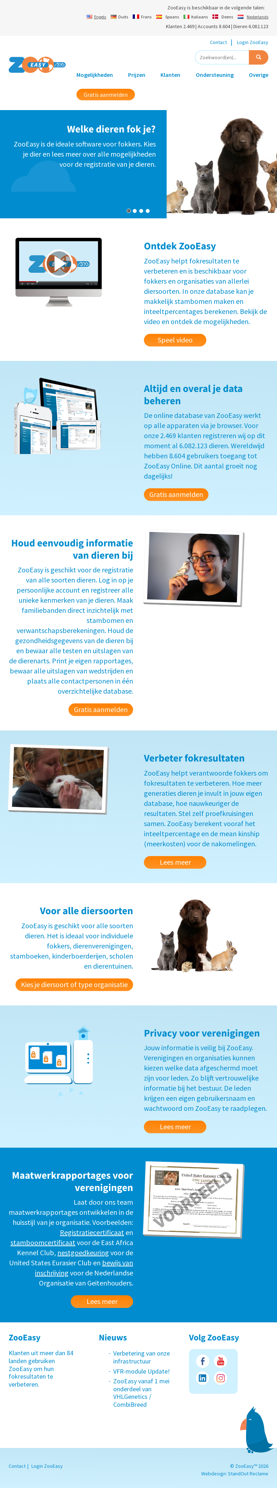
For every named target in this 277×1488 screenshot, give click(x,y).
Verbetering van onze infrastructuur (141, 1357)
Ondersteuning (215, 74)
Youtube (220, 1361)
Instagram (220, 1378)
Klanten (170, 74)
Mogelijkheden (94, 74)
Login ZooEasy (252, 42)
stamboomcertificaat (42, 1242)
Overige (258, 74)
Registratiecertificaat (92, 1232)
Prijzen (136, 74)
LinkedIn (202, 1378)
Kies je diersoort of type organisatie (74, 984)
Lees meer (175, 862)
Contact (218, 42)
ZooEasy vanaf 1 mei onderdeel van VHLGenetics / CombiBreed (141, 1393)
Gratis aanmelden (106, 94)
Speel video (175, 339)
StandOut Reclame (248, 1473)
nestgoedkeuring (83, 1252)
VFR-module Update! (141, 1371)
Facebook (202, 1361)
